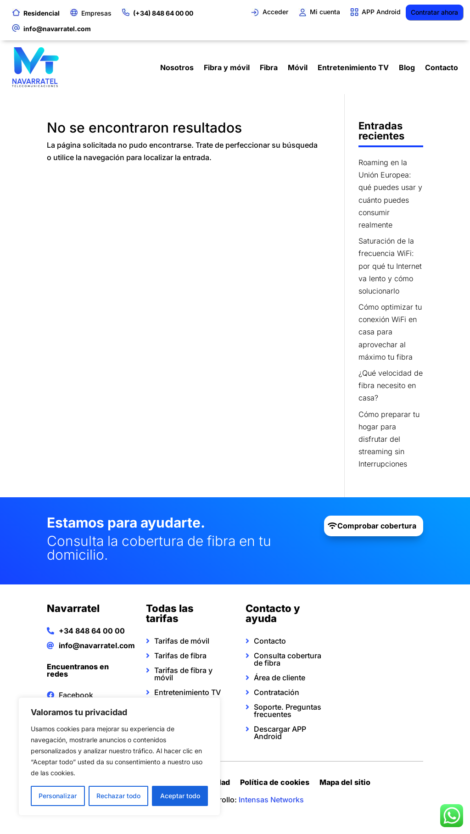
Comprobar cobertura (376, 525)
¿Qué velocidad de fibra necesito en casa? (390, 385)
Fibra (269, 67)
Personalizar (58, 796)
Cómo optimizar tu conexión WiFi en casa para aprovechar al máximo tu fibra (390, 331)
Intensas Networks (271, 799)
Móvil (298, 67)
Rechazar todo (118, 796)
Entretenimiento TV (353, 67)
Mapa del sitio (344, 783)
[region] (119, 756)
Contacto (441, 67)
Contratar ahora (434, 12)
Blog (407, 67)
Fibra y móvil (227, 67)
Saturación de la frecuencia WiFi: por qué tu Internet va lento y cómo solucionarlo (390, 265)
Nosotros (177, 67)
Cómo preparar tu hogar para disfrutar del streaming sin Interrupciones (389, 439)
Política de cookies (274, 783)
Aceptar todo (180, 796)
